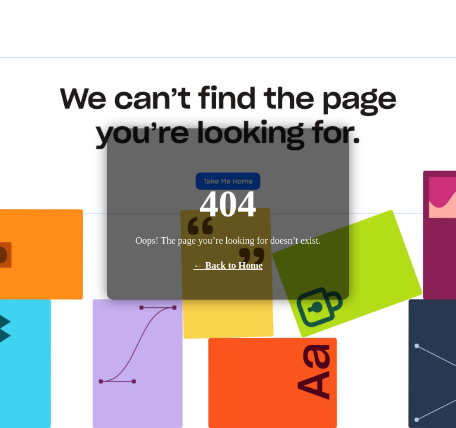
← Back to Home (228, 265)
